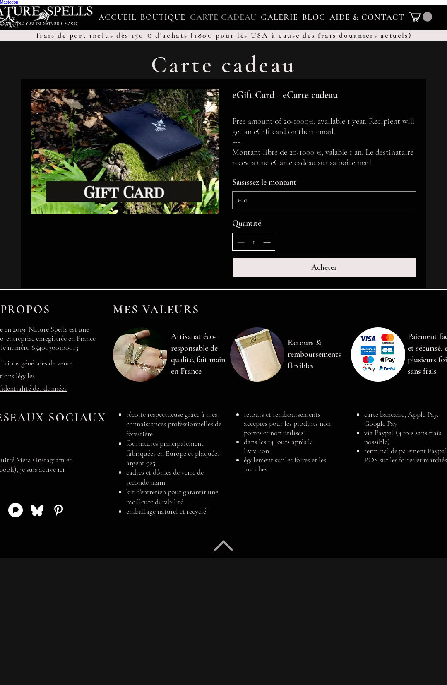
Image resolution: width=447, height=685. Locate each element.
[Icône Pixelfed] (15, 510)
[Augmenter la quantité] (266, 241)
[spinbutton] (253, 242)
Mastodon (9, 2)
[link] (420, 17)
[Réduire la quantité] (240, 241)
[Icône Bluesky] (37, 510)
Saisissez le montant (264, 182)
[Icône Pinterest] (58, 510)
